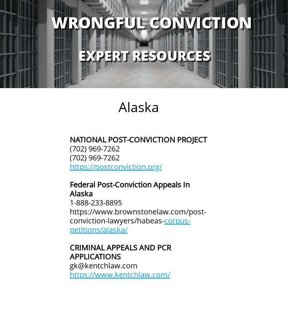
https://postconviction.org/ (116, 167)
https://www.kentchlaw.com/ (120, 275)
